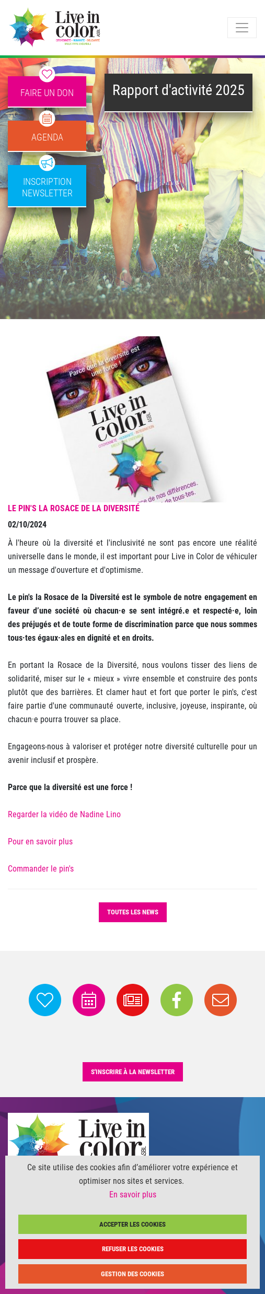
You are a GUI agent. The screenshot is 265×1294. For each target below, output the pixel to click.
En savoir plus (132, 1194)
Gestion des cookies (132, 1274)
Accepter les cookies (132, 1224)
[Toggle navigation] (242, 27)
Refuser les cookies (133, 1249)
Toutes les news (132, 912)
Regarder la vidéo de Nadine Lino (64, 814)
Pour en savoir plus (40, 841)
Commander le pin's (41, 869)
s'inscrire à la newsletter (133, 1072)
